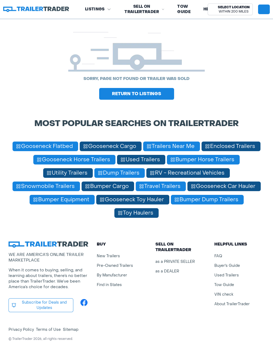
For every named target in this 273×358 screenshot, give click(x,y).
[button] (230, 9)
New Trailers (108, 256)
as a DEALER (167, 271)
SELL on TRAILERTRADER (144, 9)
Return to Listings (136, 93)
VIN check (223, 294)
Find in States (109, 284)
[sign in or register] (264, 9)
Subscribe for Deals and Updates (39, 305)
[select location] (230, 9)
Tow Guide (184, 9)
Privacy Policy (21, 329)
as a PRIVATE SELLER (175, 261)
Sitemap (70, 329)
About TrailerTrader (232, 304)
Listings (98, 9)
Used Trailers (226, 275)
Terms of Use (48, 329)
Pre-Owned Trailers (115, 265)
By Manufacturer (112, 275)
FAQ (218, 256)
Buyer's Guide (227, 265)
